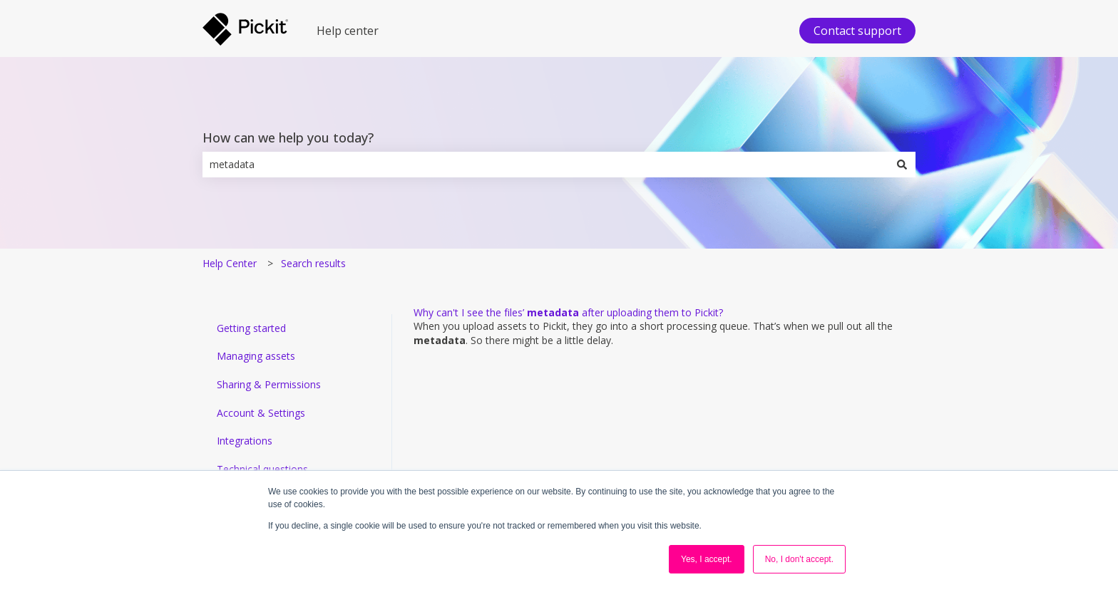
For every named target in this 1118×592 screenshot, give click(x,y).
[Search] (902, 164)
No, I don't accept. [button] (799, 559)
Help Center (229, 263)
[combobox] (545, 164)
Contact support (857, 30)
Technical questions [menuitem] (262, 469)
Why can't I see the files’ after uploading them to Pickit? (568, 312)
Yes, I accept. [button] (706, 559)
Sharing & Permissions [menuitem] (269, 384)
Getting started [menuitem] (251, 328)
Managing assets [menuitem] (256, 356)
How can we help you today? (288, 137)
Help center (348, 30)
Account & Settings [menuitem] (261, 413)
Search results (313, 263)
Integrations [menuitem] (244, 440)
